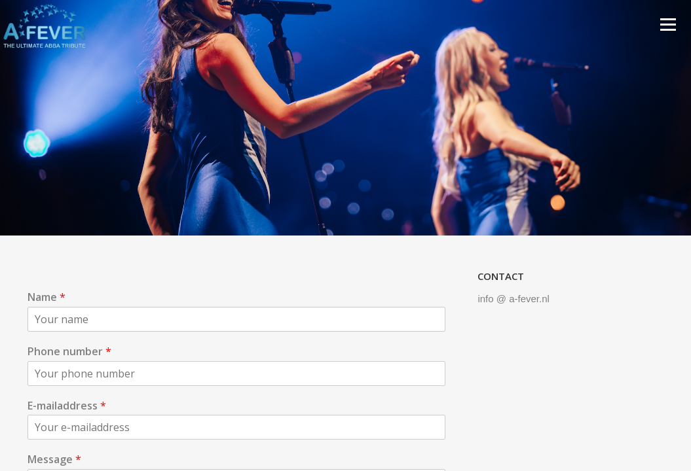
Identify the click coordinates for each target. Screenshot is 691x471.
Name (46, 297)
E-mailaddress (67, 406)
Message (54, 459)
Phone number (69, 351)
